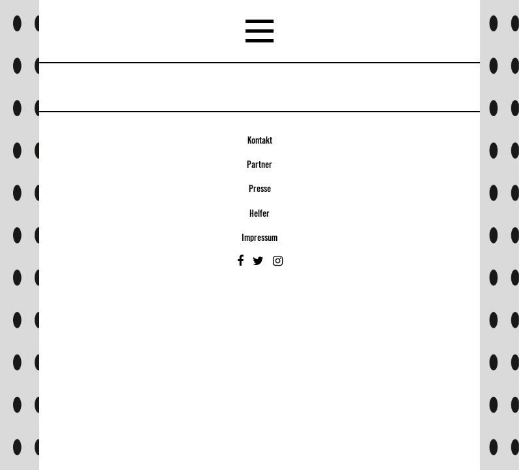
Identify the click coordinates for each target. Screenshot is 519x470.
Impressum (259, 238)
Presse (260, 189)
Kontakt (259, 141)
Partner (259, 165)
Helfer (259, 214)
